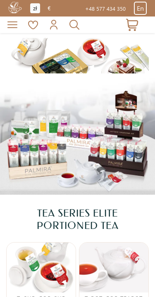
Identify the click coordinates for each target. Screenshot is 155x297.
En (140, 8)
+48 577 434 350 (105, 8)
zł (35, 8)
